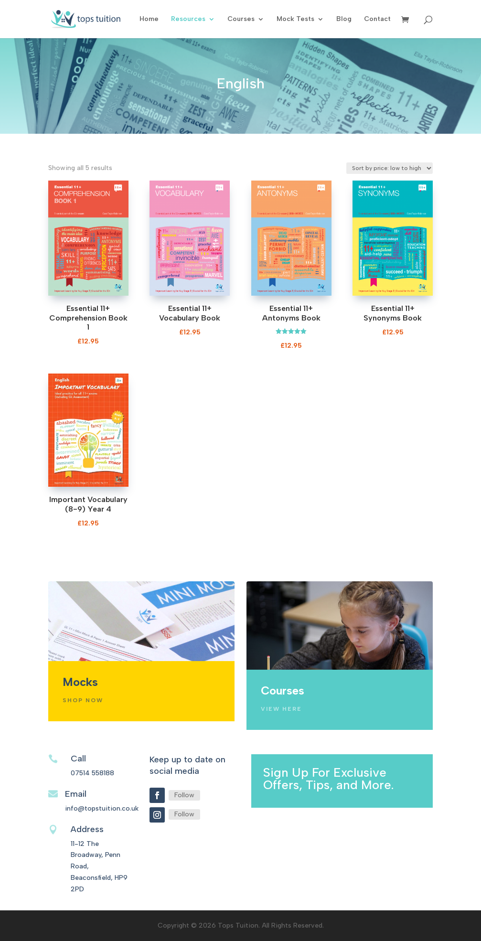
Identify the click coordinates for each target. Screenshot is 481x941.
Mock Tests (295, 19)
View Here (281, 709)
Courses (241, 19)
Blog (344, 19)
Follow (184, 795)
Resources (188, 19)
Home (149, 19)
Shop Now (83, 700)
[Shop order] (389, 168)
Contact (377, 19)
